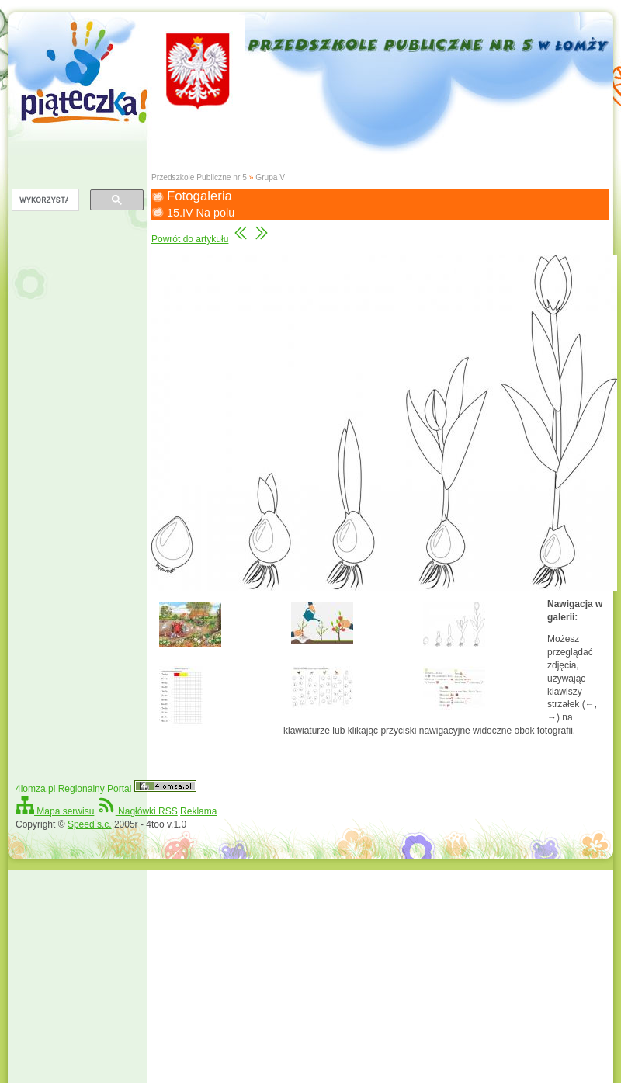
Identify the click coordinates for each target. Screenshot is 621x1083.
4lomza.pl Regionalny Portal (106, 788)
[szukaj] (43, 200)
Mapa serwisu (55, 811)
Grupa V (270, 177)
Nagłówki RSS (137, 811)
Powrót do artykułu (189, 239)
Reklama (198, 811)
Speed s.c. (90, 824)
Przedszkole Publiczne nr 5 (199, 177)
